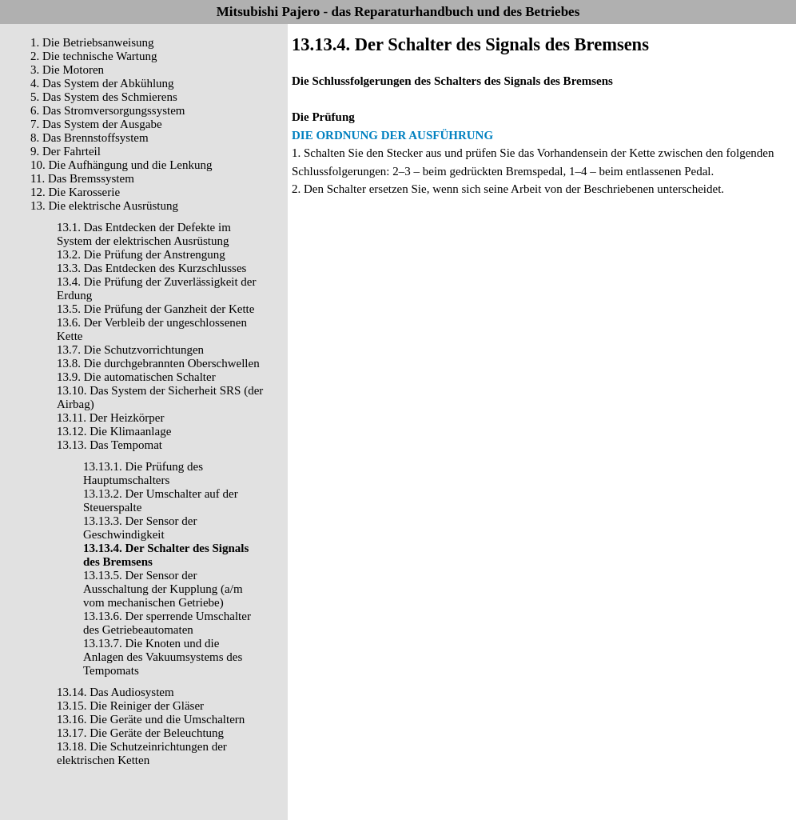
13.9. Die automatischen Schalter (136, 376)
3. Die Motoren (67, 69)
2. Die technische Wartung (93, 56)
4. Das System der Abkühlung (102, 83)
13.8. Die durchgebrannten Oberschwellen (158, 363)
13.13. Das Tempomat (109, 444)
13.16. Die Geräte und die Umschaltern (151, 719)
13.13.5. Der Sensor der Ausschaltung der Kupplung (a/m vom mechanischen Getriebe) (163, 589)
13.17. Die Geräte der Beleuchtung (140, 732)
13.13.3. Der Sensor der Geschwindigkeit (140, 527)
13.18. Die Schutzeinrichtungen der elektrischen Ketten (142, 753)
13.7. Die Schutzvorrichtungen (130, 349)
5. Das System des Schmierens (103, 96)
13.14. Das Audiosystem (115, 692)
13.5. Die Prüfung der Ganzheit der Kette (155, 308)
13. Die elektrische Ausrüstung (104, 205)
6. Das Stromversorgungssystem (107, 110)
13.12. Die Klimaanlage (114, 431)
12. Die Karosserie (75, 192)
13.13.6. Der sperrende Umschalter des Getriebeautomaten (167, 623)
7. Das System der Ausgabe (96, 124)
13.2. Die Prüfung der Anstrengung (141, 254)
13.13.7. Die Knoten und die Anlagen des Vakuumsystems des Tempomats (162, 657)
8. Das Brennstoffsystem (89, 137)
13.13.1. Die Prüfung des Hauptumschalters (143, 473)
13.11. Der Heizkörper (110, 417)
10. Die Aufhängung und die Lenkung (121, 164)
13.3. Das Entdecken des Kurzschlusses (151, 268)
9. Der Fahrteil (65, 151)
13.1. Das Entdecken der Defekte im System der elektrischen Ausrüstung (144, 234)
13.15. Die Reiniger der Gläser (130, 705)
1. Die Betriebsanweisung (92, 42)
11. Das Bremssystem (82, 178)
